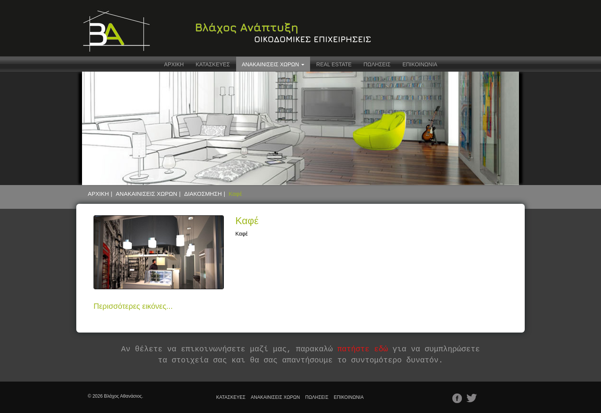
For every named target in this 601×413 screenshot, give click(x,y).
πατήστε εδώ (362, 349)
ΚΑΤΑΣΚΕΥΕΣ (212, 64)
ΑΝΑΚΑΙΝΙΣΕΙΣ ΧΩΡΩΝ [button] (273, 64)
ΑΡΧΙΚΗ (174, 64)
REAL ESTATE (333, 64)
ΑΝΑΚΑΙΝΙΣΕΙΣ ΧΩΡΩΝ (146, 193)
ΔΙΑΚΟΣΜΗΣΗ (203, 193)
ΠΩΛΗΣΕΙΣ (377, 64)
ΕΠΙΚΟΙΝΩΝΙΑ (419, 64)
